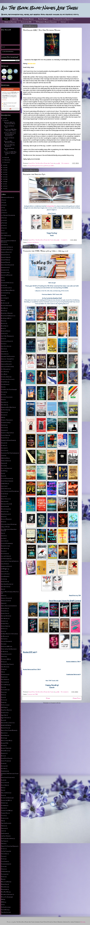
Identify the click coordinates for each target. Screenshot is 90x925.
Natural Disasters (5, 641)
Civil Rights (4, 371)
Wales (2, 879)
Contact (63, 22)
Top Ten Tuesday (5, 851)
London (3, 579)
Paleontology (4, 674)
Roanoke (3, 745)
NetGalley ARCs (49, 166)
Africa (2, 238)
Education (3, 427)
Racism (3, 720)
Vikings (3, 876)
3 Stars (3, 218)
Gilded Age (4, 493)
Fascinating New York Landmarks (9, 453)
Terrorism (3, 828)
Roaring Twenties (5, 748)
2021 (4, 174)
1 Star (2, 202)
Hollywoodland (5, 509)
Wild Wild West (5, 892)
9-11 (2, 230)
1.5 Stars (3, 205)
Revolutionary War (6, 740)
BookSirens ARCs (5, 318)
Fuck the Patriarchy (6, 478)
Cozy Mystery (4, 384)
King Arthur (4, 548)
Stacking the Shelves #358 (9, 149)
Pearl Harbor (4, 679)
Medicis (3, 595)
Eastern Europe (5, 422)
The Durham (4, 833)
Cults (2, 394)
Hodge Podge (4, 506)
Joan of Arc (4, 541)
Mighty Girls (4, 613)
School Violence (5, 761)
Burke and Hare (5, 331)
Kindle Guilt (40, 166)
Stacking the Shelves (33, 242)
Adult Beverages (5, 235)
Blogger (83, 922)
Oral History (4, 667)
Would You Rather (6, 897)
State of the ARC (26, 22)
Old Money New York (6, 664)
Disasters (3, 415)
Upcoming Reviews (28, 19)
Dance (2, 399)
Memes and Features (10, 22)
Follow (3, 47)
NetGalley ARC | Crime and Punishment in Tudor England (10, 134)
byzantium (3, 333)
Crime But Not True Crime (8, 389)
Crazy (2, 387)
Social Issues (4, 782)
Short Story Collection (7, 777)
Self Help (3, 768)
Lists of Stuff (4, 574)
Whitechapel (4, 889)
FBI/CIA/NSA (4, 458)
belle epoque (4, 298)
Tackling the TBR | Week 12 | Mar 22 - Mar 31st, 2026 (10, 153)
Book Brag (3, 308)
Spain (2, 790)
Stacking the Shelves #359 (9, 138)
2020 (4, 177)
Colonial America (5, 377)
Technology (4, 818)
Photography (4, 682)
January (6, 162)
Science (3, 763)
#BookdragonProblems (7, 197)
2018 (4, 181)
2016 (4, 186)
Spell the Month (5, 793)
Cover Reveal (4, 382)
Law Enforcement (5, 558)
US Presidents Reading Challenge (46, 22)
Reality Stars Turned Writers (8, 730)
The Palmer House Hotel (7, 838)
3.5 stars (3, 220)
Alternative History (6, 249)
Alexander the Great (6, 247)
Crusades (3, 392)
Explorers (3, 448)
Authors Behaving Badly (7, 290)
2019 (4, 179)
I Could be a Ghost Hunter (8, 524)
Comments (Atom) (55, 703)
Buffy (2, 328)
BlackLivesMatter (5, 305)
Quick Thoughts (5, 717)
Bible (2, 300)
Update (3, 869)
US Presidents (4, 871)
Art (2, 277)
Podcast (3, 692)
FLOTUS (3, 471)
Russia (2, 756)
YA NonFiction (5, 907)
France (3, 476)
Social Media (4, 785)
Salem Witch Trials (6, 758)
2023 (4, 170)
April (5, 120)
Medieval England (5, 598)
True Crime (4, 861)
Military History (5, 616)
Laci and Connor (5, 556)
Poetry (3, 695)
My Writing (4, 636)
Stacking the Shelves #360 (34, 174)
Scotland (3, 766)
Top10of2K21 (4, 854)
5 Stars (29, 166)
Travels (3, 859)
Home (6, 19)
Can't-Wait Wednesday (6, 336)
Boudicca (3, 323)
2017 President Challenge (7, 215)
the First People (5, 836)
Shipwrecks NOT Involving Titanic (10, 773)
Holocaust (4, 511)
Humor (3, 521)
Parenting (3, 677)
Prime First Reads (5, 710)
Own (2, 672)
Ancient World (5, 262)
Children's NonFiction (7, 356)
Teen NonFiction (5, 823)
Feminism (3, 463)
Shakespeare (4, 771)
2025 (4, 165)
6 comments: (64, 240)
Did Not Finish (5, 410)
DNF (2, 417)
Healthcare (4, 501)
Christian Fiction (5, 361)
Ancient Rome (4, 260)
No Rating (3, 651)
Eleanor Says (4, 438)
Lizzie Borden (4, 576)
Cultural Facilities (6, 397)
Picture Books (4, 684)
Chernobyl (3, 351)
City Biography (5, 369)
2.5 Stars (3, 212)
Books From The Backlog (7, 315)
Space (2, 787)
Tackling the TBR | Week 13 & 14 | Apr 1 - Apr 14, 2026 (45, 251)
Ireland (3, 535)
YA (2, 904)
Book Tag (3, 310)
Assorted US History (6, 282)
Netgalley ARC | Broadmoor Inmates (9, 142)
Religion (3, 733)
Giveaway (3, 496)
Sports (3, 795)
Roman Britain (4, 750)
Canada (3, 338)
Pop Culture (4, 705)
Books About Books (6, 313)
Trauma (3, 856)
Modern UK (4, 623)
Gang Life (3, 486)
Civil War (3, 374)
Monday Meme (4, 626)
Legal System (4, 564)
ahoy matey (3, 244)
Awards (3, 295)
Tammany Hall (4, 813)
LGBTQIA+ (4, 569)
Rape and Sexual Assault (7, 722)
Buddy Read (4, 326)
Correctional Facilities (7, 379)
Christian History (5, 364)
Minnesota (3, 621)
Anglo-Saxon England (6, 265)
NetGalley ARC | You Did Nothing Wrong (41, 30)
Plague (3, 687)
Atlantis (3, 285)
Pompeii (3, 702)
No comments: (66, 163)
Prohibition (4, 712)
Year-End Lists (5, 912)
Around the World (6, 275)
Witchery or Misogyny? (7, 894)
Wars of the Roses (5, 881)
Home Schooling (5, 514)
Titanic (3, 848)
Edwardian (3, 430)
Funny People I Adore (6, 481)
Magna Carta (4, 581)
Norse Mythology (5, 654)
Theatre (3, 843)
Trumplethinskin (5, 864)
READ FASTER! (5, 725)
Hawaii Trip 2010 (5, 499)
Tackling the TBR (32, 694)
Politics (3, 700)
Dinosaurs (3, 412)
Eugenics (3, 445)
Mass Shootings (5, 586)
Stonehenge (4, 805)
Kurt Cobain (4, 553)
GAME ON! (4, 483)
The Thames (4, 841)
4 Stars (3, 223)
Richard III (4, 743)
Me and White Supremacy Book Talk (10, 591)
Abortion (3, 233)
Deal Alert (4, 405)
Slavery (3, 780)
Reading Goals (4, 728)
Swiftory (3, 808)
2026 (4, 118)
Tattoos (3, 815)
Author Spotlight (5, 288)
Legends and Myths (5, 566)
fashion (3, 455)
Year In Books (4, 909)
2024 (4, 167)
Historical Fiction (6, 504)
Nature (3, 644)
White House (4, 887)
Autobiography (5, 293)
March (6, 157)
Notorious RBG (5, 659)
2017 (4, 184)
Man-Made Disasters (6, 584)
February (6, 160)
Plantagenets (4, 689)
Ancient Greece (5, 257)
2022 (4, 172)
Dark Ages (3, 402)
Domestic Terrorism (6, 420)
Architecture (4, 272)
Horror (33, 166)
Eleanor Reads (4, 435)
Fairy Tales (4, 450)
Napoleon (3, 639)
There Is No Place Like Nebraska (9, 846)
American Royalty (5, 252)
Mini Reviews (4, 618)
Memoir (3, 603)
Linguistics (4, 571)
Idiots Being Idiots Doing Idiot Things (9, 530)
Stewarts (3, 803)
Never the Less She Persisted (8, 649)
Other (2, 669)
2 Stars (3, 210)
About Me (15, 19)
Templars (3, 826)
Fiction (3, 466)
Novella (3, 661)
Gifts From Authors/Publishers (9, 491)
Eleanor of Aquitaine (6, 432)
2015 (4, 188)
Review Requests (43, 19)
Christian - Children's (6, 359)
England (3, 443)
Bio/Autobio (4, 303)
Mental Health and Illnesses (8, 606)
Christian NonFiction (6, 366)
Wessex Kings (4, 884)
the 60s (3, 831)
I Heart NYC (4, 527)
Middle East (4, 611)
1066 (2, 207)
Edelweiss (3, 425)
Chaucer (3, 349)
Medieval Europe (5, 600)
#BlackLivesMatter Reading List (63, 19)
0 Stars (3, 200)
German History (5, 488)
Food (2, 473)
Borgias (3, 321)
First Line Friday (5, 468)
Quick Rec (3, 715)
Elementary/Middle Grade (7, 440)
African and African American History (8, 241)
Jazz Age (3, 538)
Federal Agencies (5, 460)
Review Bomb (4, 735)
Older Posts (77, 698)
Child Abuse (4, 354)
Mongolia (3, 628)
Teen (2, 820)
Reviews (3, 738)
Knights (3, 551)
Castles (3, 343)
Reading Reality (50, 206)
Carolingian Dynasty (6, 341)
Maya (2, 589)
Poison (3, 697)
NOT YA (3, 656)
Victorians (4, 874)
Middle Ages (4, 608)
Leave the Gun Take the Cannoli (9, 561)
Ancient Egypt (4, 254)
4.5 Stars (3, 225)
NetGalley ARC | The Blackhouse (9, 145)
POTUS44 (3, 707)
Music (2, 631)
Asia (2, 280)
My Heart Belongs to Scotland (8, 634)
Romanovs (3, 753)
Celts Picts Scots (5, 346)
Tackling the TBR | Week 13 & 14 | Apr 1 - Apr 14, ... (10, 130)
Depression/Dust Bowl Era (7, 407)
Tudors (3, 866)
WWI (2, 899)
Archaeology (4, 270)
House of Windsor (5, 519)
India (2, 533)
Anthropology (4, 267)
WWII (2, 902)
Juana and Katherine (6, 543)
